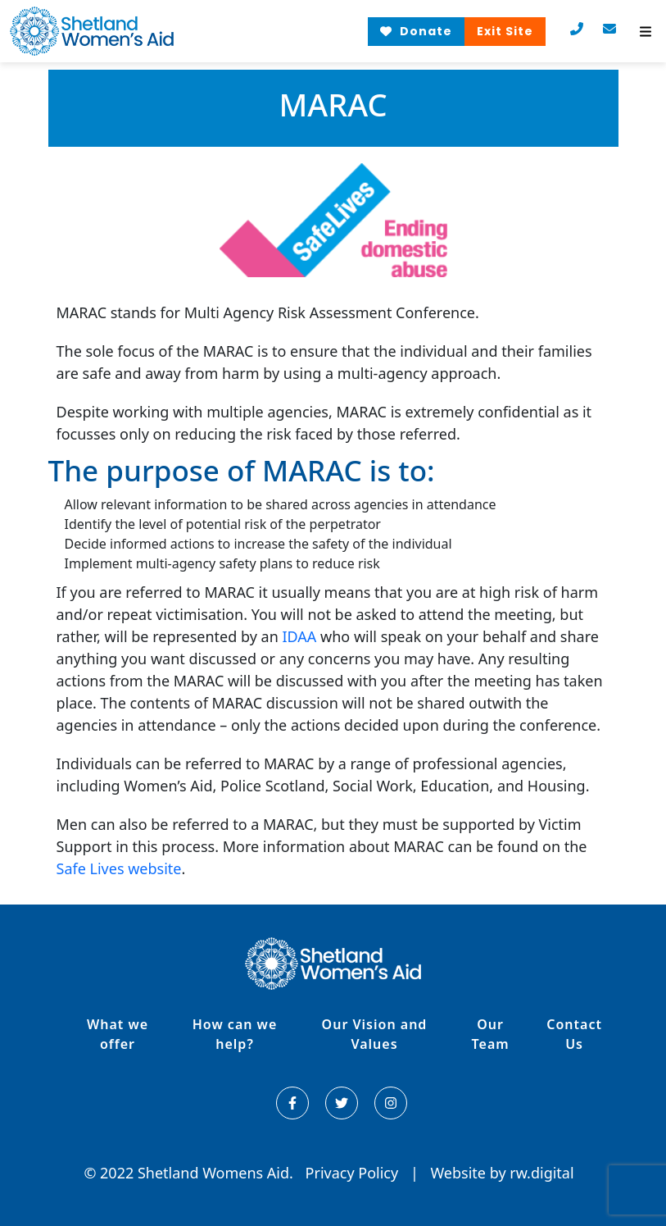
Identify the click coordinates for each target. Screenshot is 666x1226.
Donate (416, 31)
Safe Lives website (119, 868)
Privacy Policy (354, 1173)
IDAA (299, 636)
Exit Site (505, 31)
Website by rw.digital (501, 1173)
